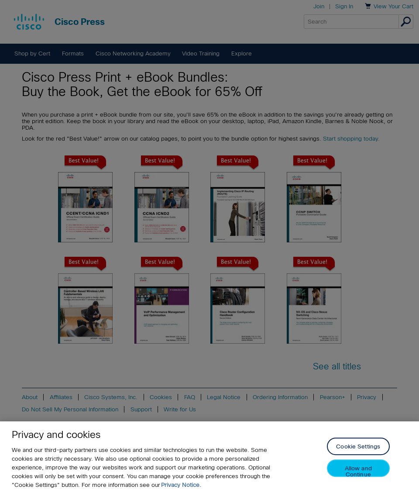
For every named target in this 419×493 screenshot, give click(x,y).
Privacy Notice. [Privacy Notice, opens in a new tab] (181, 485)
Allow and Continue (358, 471)
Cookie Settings (358, 447)
